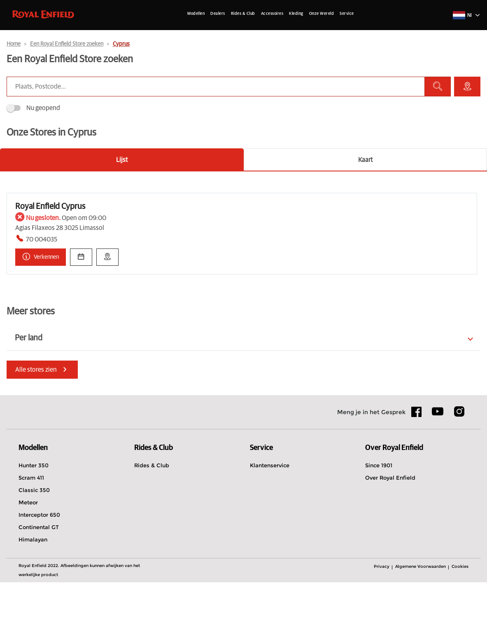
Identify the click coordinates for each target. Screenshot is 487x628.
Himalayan (33, 586)
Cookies (460, 613)
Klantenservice (269, 511)
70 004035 (41, 286)
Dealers (217, 14)
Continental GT (39, 573)
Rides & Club (243, 14)
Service (347, 14)
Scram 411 (31, 524)
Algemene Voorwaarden (420, 613)
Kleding (296, 14)
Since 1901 (378, 511)
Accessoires (272, 14)
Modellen (196, 14)
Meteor (28, 549)
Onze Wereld (321, 14)
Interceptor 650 (39, 561)
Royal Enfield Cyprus (50, 253)
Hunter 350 (34, 511)
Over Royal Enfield (390, 524)
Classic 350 (34, 536)
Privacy (381, 613)
